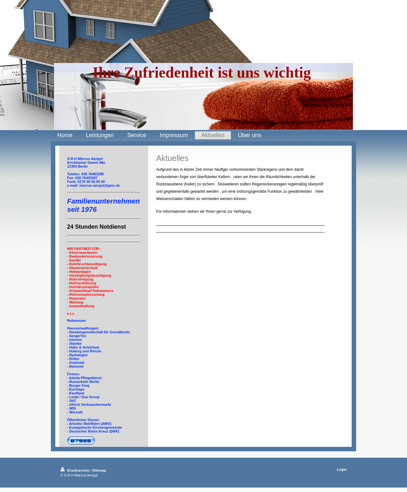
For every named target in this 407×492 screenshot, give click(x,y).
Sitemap (99, 470)
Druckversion (75, 470)
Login (342, 469)
